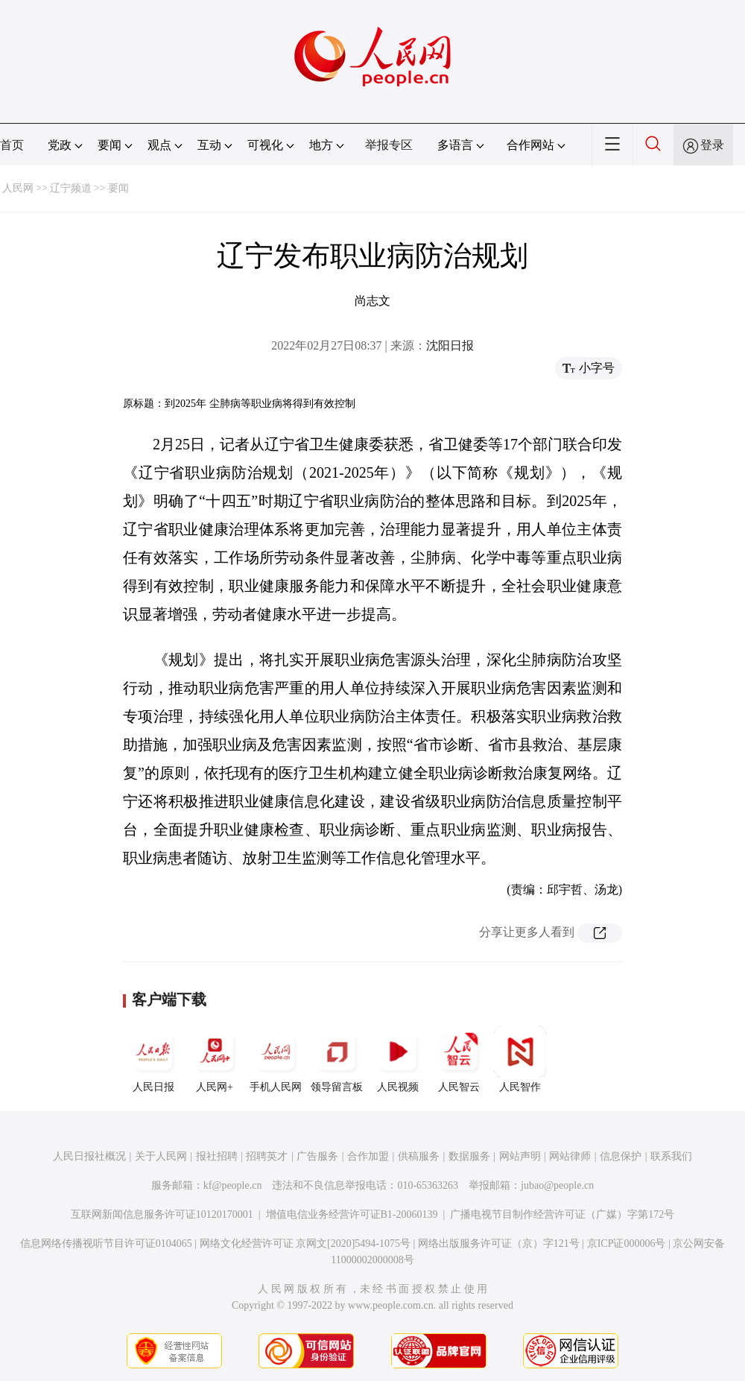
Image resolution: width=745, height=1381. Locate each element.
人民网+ (214, 1059)
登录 (712, 145)
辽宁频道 (71, 188)
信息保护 (620, 1156)
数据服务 (469, 1156)
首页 (12, 145)
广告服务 (317, 1156)
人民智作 (520, 1059)
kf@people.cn (232, 1185)
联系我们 (671, 1156)
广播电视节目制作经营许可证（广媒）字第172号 (562, 1214)
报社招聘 (217, 1156)
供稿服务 (419, 1156)
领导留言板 (337, 1059)
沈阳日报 (450, 345)
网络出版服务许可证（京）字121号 (499, 1243)
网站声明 (520, 1156)
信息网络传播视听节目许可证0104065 (106, 1243)
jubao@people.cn (557, 1185)
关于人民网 (161, 1156)
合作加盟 (368, 1156)
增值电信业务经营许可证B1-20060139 (352, 1214)
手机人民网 (276, 1059)
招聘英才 (267, 1156)
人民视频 (398, 1059)
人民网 (18, 188)
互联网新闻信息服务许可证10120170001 (162, 1214)
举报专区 (389, 145)
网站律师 (570, 1156)
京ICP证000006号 (626, 1243)
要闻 (118, 188)
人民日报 (153, 1059)
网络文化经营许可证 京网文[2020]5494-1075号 (305, 1243)
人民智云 (459, 1059)
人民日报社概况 (89, 1156)
